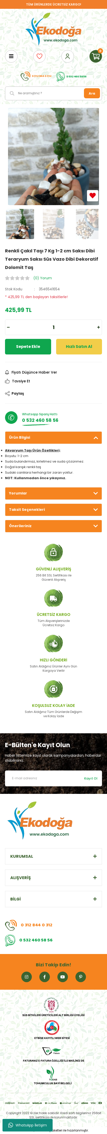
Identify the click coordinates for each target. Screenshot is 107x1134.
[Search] (53, 93)
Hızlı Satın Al (79, 346)
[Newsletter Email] (53, 778)
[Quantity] (53, 327)
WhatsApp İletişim (27, 1125)
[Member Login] (67, 56)
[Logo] (53, 29)
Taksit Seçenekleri (27, 509)
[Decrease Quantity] (8, 327)
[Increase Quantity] (98, 327)
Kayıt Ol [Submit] (90, 778)
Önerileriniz (20, 525)
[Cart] (95, 56)
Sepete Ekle (28, 346)
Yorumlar (18, 493)
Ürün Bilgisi (19, 437)
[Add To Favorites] (92, 195)
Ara (92, 93)
